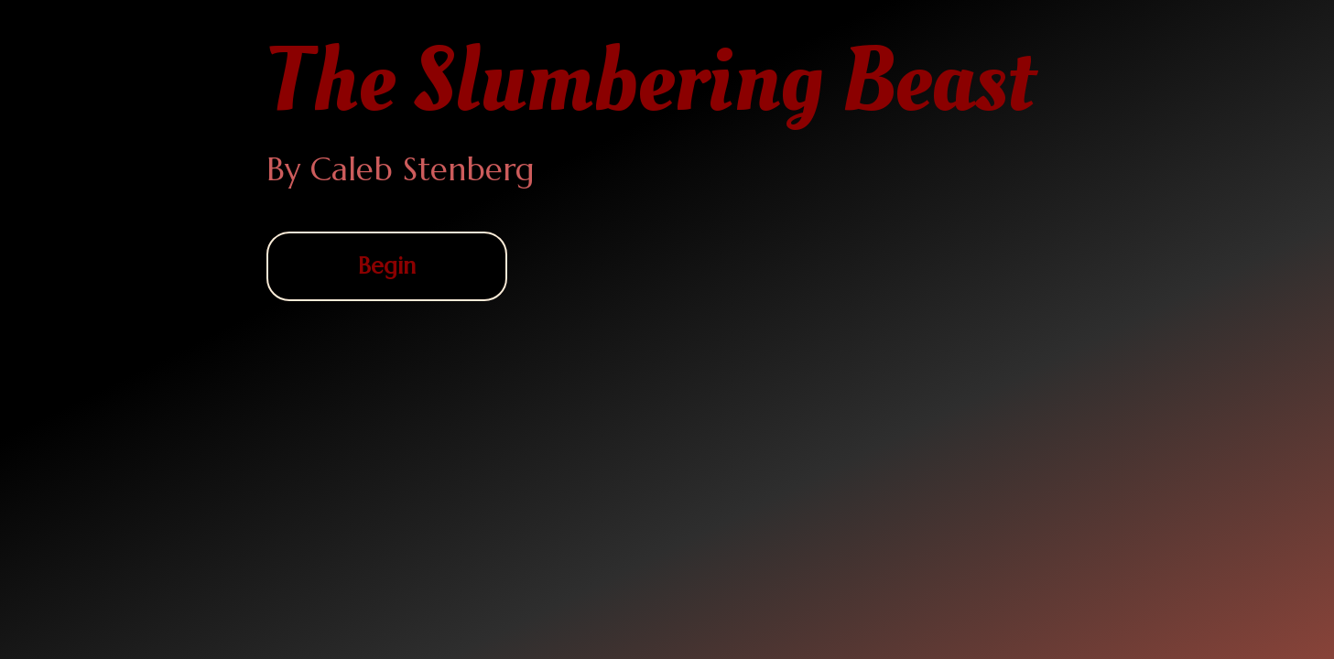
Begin (387, 266)
